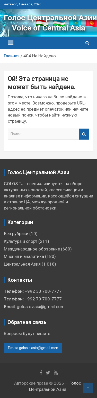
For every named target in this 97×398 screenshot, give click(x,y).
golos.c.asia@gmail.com (41, 306)
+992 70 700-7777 (43, 298)
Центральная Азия (22, 264)
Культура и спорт (20, 241)
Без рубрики (16, 233)
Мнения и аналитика (24, 256)
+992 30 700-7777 (43, 291)
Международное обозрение (32, 249)
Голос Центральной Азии (50, 17)
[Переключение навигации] (10, 43)
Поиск (84, 134)
